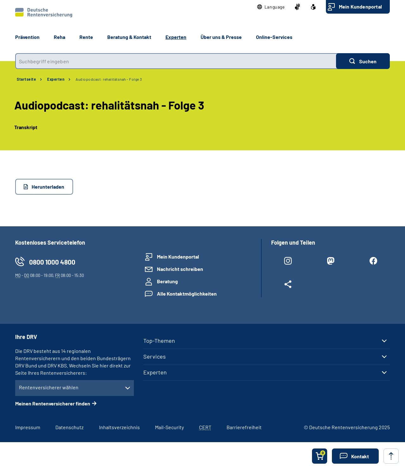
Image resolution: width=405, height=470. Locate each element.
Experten (56, 79)
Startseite (26, 79)
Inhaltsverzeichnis (119, 427)
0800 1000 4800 (52, 262)
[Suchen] (363, 61)
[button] (271, 7)
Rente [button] (86, 37)
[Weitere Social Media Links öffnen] (287, 285)
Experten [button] (175, 37)
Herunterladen (48, 187)
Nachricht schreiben (180, 269)
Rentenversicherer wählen (48, 387)
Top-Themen (159, 340)
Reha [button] (59, 37)
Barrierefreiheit (244, 427)
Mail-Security (169, 427)
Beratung (167, 281)
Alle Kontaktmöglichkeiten (187, 294)
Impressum (27, 427)
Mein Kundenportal (360, 6)
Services (154, 356)
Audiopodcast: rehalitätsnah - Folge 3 (109, 79)
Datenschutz (69, 427)
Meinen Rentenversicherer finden (52, 403)
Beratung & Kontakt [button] (129, 37)
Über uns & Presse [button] (221, 37)
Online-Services (274, 37)
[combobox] (175, 61)
